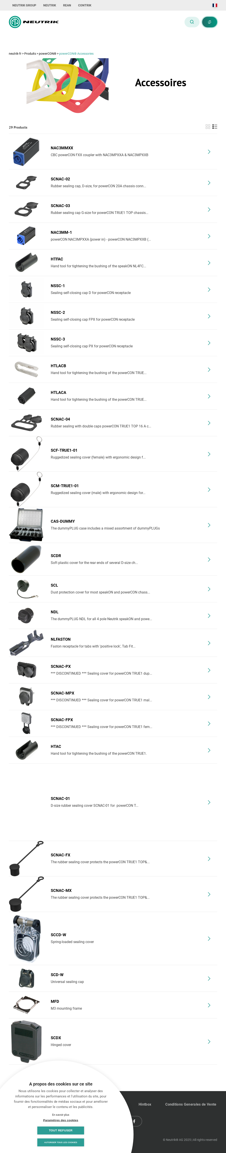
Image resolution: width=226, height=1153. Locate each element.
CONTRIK (84, 5)
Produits (30, 53)
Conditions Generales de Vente (190, 1104)
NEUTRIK (49, 5)
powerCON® (48, 53)
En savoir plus (60, 1114)
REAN (67, 5)
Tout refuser (82, 1130)
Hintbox (145, 1104)
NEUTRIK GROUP (24, 5)
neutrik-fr (15, 53)
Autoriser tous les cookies (60, 1142)
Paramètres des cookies (38, 1130)
